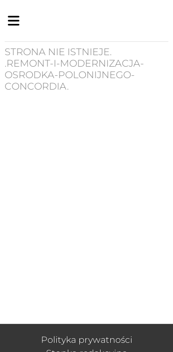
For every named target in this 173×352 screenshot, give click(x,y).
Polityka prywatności (86, 339)
